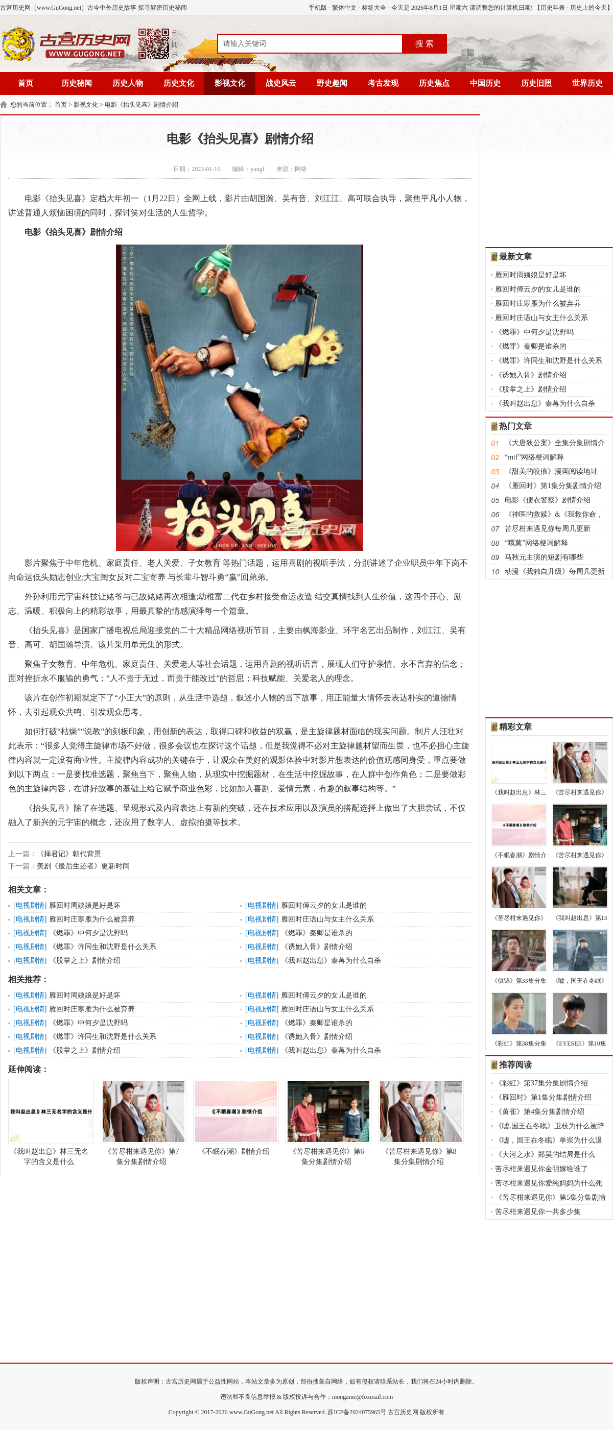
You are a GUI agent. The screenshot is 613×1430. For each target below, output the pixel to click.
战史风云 (281, 83)
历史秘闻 (76, 83)
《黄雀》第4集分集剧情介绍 (539, 1112)
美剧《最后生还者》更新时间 (83, 866)
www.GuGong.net (251, 1412)
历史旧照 (536, 83)
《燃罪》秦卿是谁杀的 (316, 933)
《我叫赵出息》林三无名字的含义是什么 (49, 1122)
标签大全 (374, 7)
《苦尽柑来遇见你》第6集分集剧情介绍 (326, 1122)
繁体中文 (344, 7)
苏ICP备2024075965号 (356, 1412)
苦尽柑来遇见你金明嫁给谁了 (541, 1169)
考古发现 (383, 83)
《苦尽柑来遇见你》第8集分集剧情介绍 (419, 1122)
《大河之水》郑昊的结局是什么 (545, 1154)
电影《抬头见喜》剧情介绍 (141, 104)
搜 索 (424, 43)
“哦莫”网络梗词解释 (536, 543)
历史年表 (552, 7)
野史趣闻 (332, 83)
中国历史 (485, 83)
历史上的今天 (588, 7)
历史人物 (127, 83)
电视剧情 (30, 905)
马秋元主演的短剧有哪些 (544, 557)
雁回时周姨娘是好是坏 (85, 905)
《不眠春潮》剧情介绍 (234, 1117)
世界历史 (587, 83)
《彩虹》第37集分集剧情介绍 (541, 1083)
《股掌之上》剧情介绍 (85, 960)
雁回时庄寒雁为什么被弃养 (92, 919)
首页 (25, 83)
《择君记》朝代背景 (69, 854)
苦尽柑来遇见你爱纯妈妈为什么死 (548, 1183)
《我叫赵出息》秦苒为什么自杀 (331, 960)
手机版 (318, 7)
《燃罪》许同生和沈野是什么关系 (102, 947)
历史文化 (178, 83)
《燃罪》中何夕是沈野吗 (88, 933)
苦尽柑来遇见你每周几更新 (548, 528)
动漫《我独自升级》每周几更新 (555, 571)
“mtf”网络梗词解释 (534, 457)
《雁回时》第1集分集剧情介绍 (553, 486)
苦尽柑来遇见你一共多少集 (538, 1212)
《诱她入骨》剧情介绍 (316, 947)
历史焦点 (434, 83)
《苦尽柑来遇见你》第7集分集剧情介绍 (141, 1122)
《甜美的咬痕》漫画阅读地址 (551, 471)
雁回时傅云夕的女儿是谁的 (324, 905)
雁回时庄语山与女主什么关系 (327, 919)
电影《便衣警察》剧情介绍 (548, 500)
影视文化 (230, 83)
